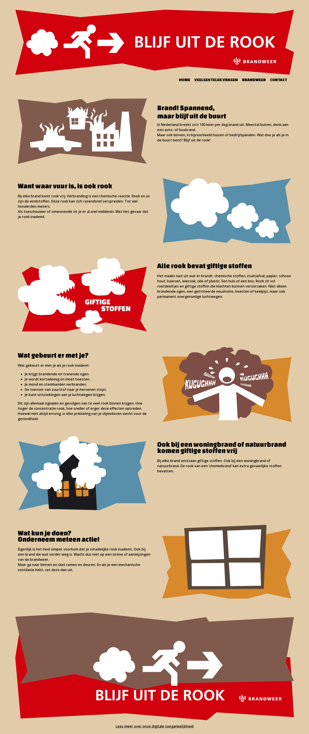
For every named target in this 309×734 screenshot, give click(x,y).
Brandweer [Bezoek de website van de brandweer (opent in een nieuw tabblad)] (254, 79)
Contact (278, 79)
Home (184, 79)
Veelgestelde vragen (216, 79)
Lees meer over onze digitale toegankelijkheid (155, 726)
